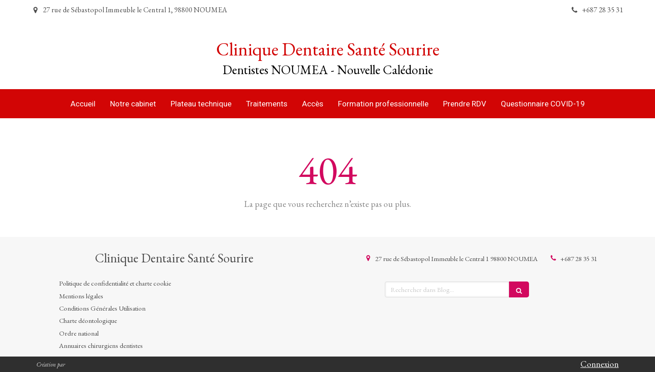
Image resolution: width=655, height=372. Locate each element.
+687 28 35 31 (578, 258)
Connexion (599, 364)
